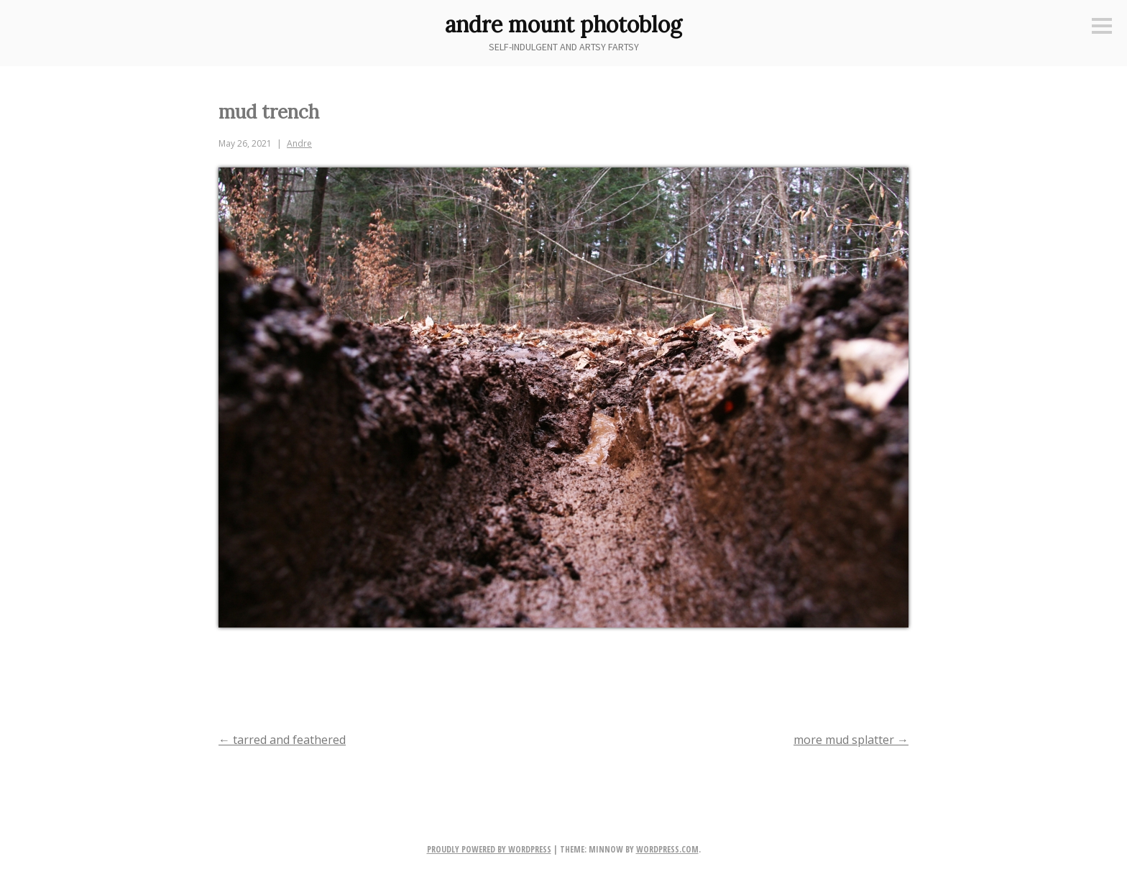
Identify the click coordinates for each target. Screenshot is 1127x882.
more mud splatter (851, 740)
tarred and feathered (282, 740)
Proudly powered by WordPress (489, 849)
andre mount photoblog (563, 24)
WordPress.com (667, 849)
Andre (299, 143)
